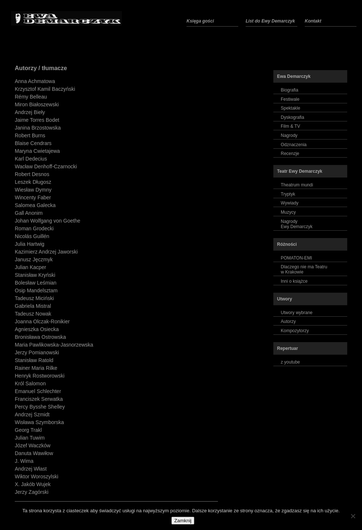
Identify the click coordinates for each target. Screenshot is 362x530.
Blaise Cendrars (33, 143)
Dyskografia (292, 117)
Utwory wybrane (297, 312)
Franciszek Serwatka (39, 399)
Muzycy (288, 212)
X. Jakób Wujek (33, 484)
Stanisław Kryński (35, 275)
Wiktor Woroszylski (36, 476)
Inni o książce (294, 281)
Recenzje (290, 153)
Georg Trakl (28, 430)
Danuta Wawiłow (34, 453)
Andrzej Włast (31, 469)
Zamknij (183, 520)
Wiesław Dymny (33, 190)
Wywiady (289, 203)
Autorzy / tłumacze (41, 68)
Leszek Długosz (33, 182)
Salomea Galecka (35, 205)
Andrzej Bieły (30, 112)
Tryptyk (288, 194)
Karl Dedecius (31, 159)
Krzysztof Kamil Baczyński (45, 89)
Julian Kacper (30, 267)
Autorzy (288, 321)
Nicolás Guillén (32, 236)
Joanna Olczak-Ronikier (42, 321)
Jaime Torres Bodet (37, 120)
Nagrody (289, 135)
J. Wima (24, 461)
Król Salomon (30, 383)
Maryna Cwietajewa (37, 151)
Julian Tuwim (30, 438)
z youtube (290, 362)
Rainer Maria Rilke (36, 368)
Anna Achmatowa (35, 81)
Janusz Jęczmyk (34, 259)
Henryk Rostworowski (40, 376)
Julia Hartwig (29, 244)
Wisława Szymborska (39, 422)
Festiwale (290, 99)
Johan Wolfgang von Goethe (47, 221)
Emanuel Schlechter (38, 391)
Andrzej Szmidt (32, 414)
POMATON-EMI (296, 258)
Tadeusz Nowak (33, 314)
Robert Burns (30, 135)
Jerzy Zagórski (31, 492)
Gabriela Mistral (33, 306)
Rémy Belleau (31, 97)
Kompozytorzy (295, 330)
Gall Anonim (28, 213)
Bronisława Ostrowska (40, 337)
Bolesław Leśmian (36, 283)
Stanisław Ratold (34, 360)
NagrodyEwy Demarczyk (297, 224)
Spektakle (290, 108)
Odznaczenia (294, 144)
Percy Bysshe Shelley (40, 407)
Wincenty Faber (33, 197)
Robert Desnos (32, 174)
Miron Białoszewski (37, 104)
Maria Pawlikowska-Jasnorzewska (54, 345)
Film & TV (290, 126)
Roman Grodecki (34, 228)
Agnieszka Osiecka (37, 329)
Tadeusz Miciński (34, 298)
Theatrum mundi (297, 184)
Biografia (289, 90)
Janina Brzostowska (38, 128)
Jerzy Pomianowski (37, 352)
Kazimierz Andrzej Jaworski (46, 252)
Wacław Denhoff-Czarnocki (46, 166)
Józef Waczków (33, 445)
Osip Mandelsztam (36, 290)
